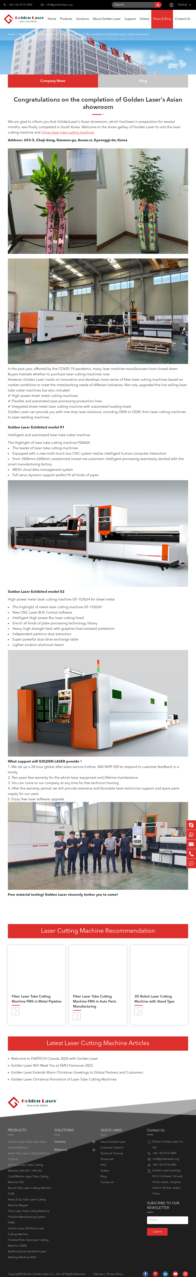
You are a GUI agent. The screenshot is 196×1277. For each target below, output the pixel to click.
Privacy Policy (115, 1274)
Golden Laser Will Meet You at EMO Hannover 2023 (52, 1065)
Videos (144, 23)
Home (52, 23)
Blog (143, 81)
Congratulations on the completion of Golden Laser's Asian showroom (105, 34)
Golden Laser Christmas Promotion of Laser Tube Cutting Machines (64, 1079)
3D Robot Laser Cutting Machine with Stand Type (154, 999)
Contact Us (182, 23)
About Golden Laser (107, 23)
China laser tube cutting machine (67, 132)
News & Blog (162, 23)
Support (130, 23)
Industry (75, 1142)
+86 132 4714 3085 (18, 4)
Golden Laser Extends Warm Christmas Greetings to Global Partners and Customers (77, 1072)
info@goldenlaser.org (59, 4)
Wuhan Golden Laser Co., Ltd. (41, 1274)
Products (66, 23)
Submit (157, 1231)
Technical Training (112, 1153)
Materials (75, 1150)
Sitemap (98, 1274)
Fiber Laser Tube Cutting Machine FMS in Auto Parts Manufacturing (94, 1001)
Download (107, 1159)
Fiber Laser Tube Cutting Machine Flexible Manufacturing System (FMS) (28, 1217)
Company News (48, 34)
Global (182, 4)
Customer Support (112, 1147)
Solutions (82, 23)
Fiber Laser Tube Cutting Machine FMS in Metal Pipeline (36, 999)
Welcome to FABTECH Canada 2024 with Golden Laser (54, 1058)
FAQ (103, 1165)
